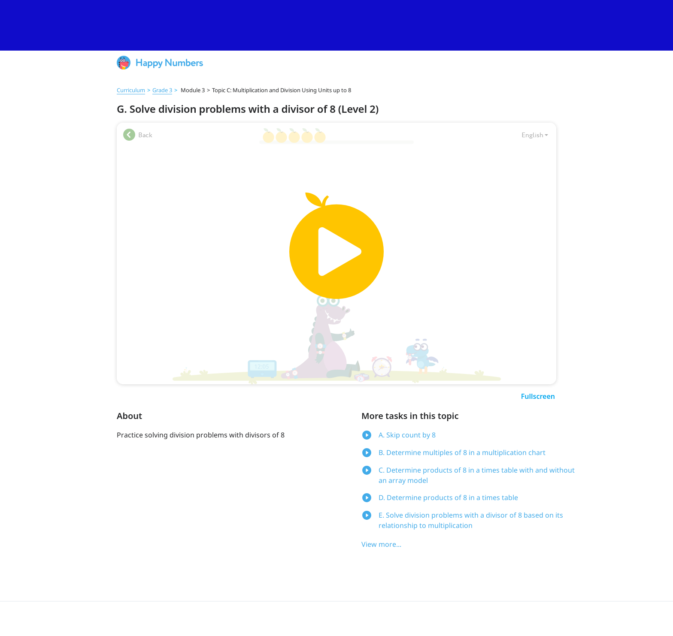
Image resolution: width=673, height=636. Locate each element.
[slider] (336, 25)
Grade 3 (162, 90)
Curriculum (131, 90)
